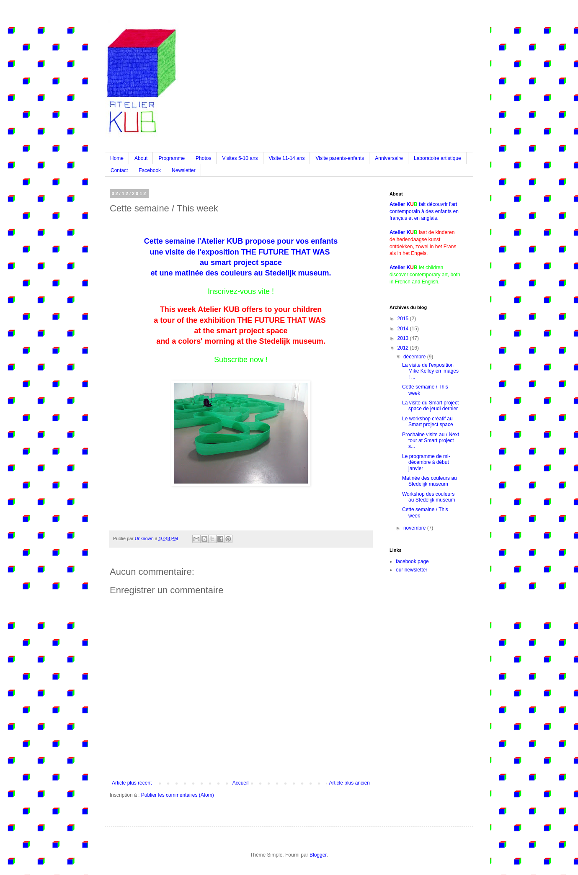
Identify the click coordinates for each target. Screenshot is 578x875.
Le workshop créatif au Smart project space (427, 421)
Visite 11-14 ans (287, 158)
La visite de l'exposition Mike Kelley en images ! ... (430, 371)
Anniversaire (389, 158)
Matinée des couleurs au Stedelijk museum (429, 481)
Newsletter (184, 170)
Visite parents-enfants (339, 158)
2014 (403, 329)
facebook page (412, 561)
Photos (203, 158)
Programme (171, 158)
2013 (403, 338)
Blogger (318, 855)
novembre (415, 528)
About (140, 158)
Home (117, 158)
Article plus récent (132, 783)
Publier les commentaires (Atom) (177, 795)
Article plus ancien (349, 783)
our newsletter (411, 570)
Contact (119, 170)
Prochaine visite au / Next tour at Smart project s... (430, 441)
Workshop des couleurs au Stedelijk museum (428, 497)
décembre (415, 357)
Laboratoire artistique (437, 158)
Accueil (240, 783)
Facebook (150, 170)
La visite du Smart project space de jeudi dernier (430, 406)
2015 (403, 319)
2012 (403, 348)
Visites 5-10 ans (240, 158)
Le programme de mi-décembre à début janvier (426, 462)
